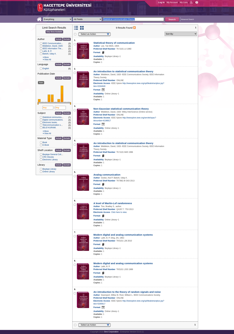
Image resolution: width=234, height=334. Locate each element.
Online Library (49, 171)
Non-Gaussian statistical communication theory (121, 108)
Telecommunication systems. (55, 125)
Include (59, 39)
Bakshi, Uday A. (49, 54)
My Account (172, 2)
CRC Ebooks (48, 157)
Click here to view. (119, 212)
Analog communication (106, 174)
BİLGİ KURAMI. (49, 127)
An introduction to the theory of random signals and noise (127, 291)
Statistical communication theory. (57, 117)
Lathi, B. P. (47, 51)
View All (47, 59)
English (46, 68)
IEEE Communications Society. (56, 43)
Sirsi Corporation (111, 332)
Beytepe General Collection (54, 154)
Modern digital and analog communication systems (123, 234)
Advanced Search (187, 19)
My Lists (184, 2)
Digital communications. (53, 120)
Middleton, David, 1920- (53, 46)
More (46, 57)
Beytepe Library (49, 169)
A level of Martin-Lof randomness (112, 203)
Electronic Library (50, 159)
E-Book (46, 145)
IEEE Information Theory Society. (57, 48)
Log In (161, 2)
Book (45, 142)
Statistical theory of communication (114, 42)
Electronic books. (50, 122)
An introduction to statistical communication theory (123, 71)
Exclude (67, 39)
